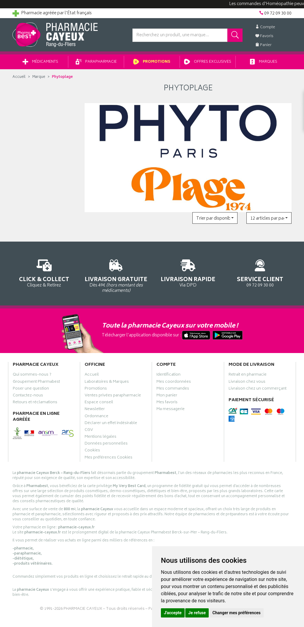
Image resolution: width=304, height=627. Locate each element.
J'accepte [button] (173, 612)
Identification (168, 375)
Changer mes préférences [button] (237, 612)
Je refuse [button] (197, 612)
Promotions (152, 62)
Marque (38, 77)
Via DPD (188, 272)
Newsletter (95, 410)
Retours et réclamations (35, 403)
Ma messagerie (170, 410)
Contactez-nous (28, 396)
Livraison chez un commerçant (257, 389)
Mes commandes (172, 389)
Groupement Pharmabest (36, 382)
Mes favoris (167, 403)
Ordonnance (96, 417)
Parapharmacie (96, 62)
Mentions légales (100, 437)
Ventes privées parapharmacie (113, 396)
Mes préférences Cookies (108, 458)
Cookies (92, 451)
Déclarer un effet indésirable (111, 424)
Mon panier (166, 396)
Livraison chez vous (247, 382)
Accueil (19, 77)
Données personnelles (106, 444)
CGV (89, 431)
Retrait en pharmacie (248, 375)
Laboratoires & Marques (107, 382)
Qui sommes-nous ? (32, 375)
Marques (263, 62)
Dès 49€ (116, 275)
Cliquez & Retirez (44, 272)
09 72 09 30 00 (260, 272)
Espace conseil (99, 403)
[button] (215, 218)
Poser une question (31, 389)
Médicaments (40, 62)
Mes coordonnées (173, 382)
